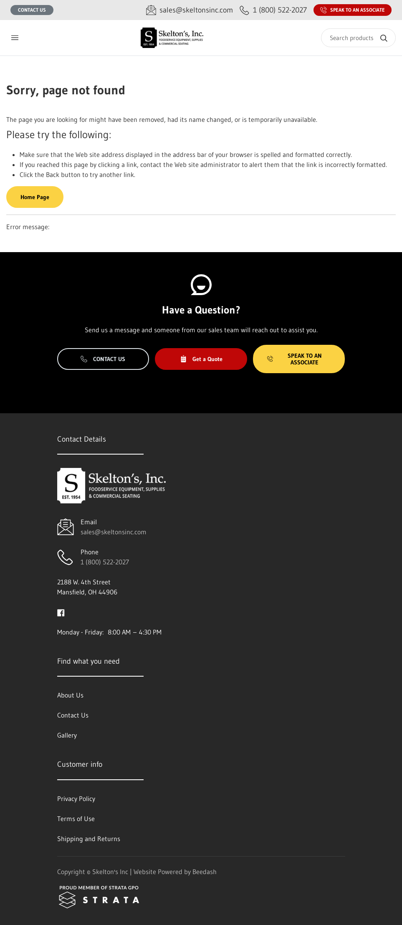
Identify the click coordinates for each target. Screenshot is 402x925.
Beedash (204, 871)
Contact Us (32, 10)
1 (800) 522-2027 (105, 562)
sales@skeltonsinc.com (114, 532)
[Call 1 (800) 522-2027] (273, 10)
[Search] (358, 37)
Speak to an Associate (352, 10)
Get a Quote (201, 359)
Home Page (34, 197)
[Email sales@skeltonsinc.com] (189, 10)
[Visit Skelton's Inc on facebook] (61, 612)
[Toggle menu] (14, 37)
